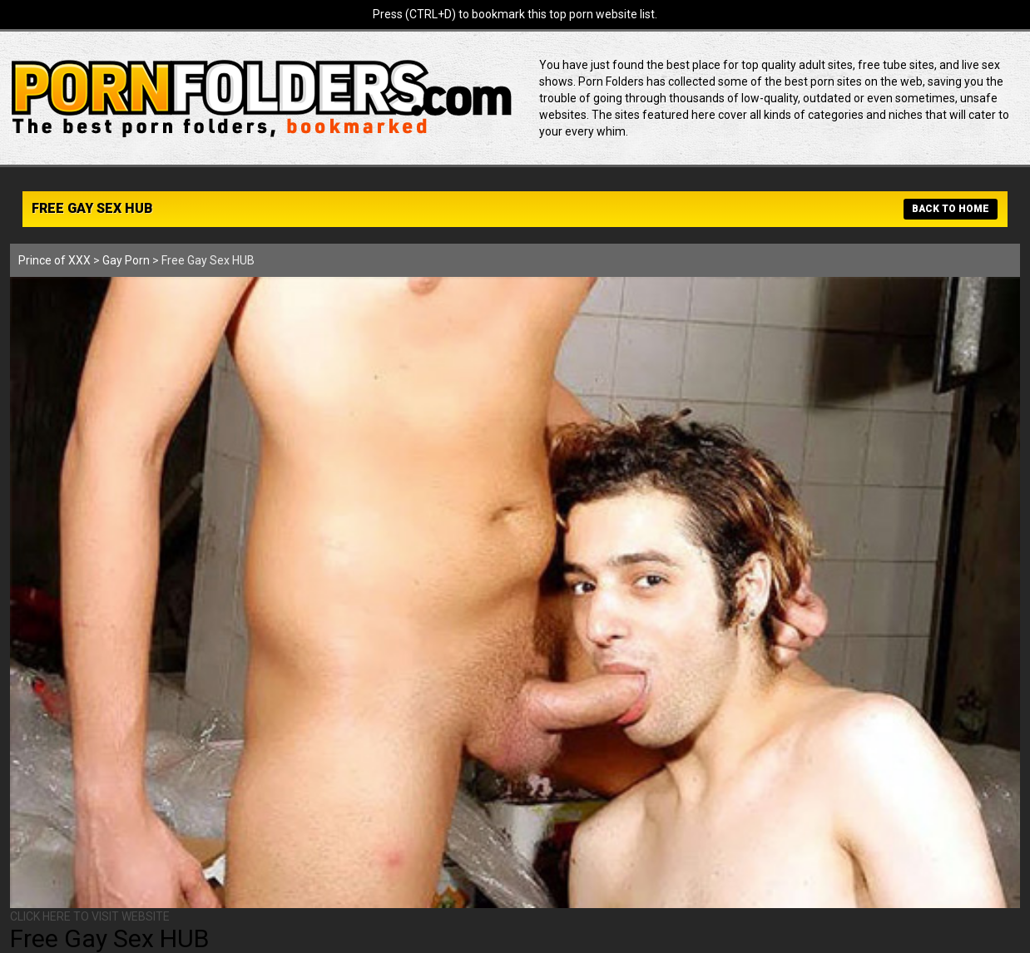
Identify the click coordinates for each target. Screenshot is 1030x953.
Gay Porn (126, 260)
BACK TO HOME (950, 209)
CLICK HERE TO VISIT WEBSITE (90, 916)
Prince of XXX (54, 260)
